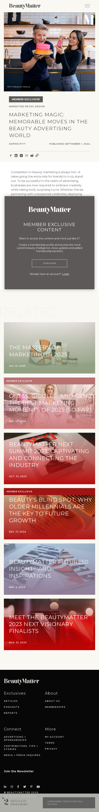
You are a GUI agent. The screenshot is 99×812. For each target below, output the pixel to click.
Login (65, 274)
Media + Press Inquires (22, 755)
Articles (11, 701)
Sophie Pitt (17, 144)
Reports (10, 713)
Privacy (51, 748)
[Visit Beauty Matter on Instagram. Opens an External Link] (13, 786)
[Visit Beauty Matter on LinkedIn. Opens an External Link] (6, 786)
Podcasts (12, 707)
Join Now (49, 263)
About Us (52, 701)
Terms (50, 743)
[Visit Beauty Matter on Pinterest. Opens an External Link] (32, 786)
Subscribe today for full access (65, 802)
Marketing (16, 106)
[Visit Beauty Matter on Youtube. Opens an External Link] (39, 786)
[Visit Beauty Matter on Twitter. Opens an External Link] (25, 786)
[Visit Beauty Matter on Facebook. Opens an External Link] (19, 786)
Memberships (55, 707)
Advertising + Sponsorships (15, 738)
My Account (54, 737)
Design (40, 106)
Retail (29, 106)
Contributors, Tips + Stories (21, 747)
